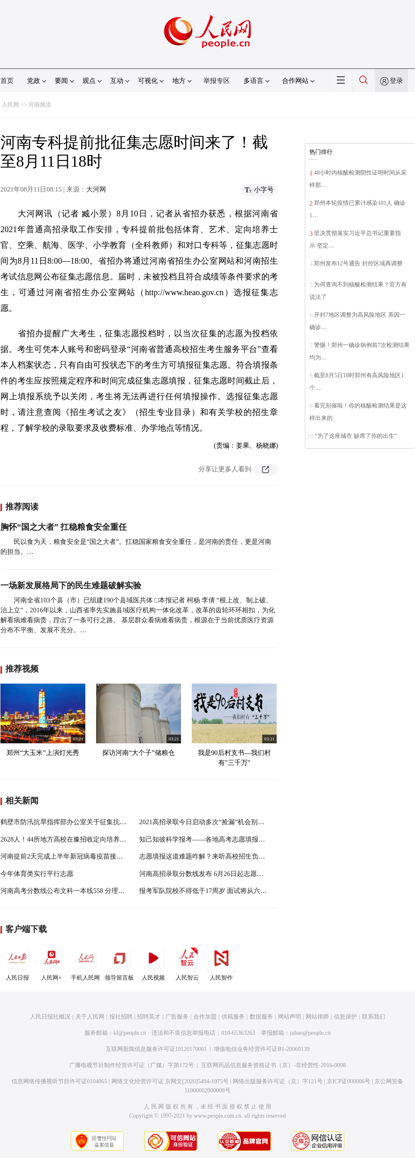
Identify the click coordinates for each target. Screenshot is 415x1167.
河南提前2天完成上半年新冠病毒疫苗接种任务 (68, 856)
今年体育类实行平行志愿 (36, 873)
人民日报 (17, 962)
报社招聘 (121, 1017)
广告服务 (176, 1017)
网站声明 (289, 1017)
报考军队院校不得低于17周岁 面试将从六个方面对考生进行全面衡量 (239, 890)
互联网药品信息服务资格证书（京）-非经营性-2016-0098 (273, 1065)
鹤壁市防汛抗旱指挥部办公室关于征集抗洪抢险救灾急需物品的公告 (99, 821)
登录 (396, 80)
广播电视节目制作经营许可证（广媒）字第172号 (131, 1065)
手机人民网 (85, 962)
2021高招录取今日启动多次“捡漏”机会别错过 (205, 821)
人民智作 (221, 962)
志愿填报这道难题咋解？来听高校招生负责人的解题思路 (222, 856)
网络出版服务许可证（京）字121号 (278, 1081)
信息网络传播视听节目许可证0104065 (59, 1081)
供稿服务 (233, 1017)
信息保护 (345, 1017)
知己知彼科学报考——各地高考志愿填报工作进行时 (215, 839)
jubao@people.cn (310, 1033)
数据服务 (261, 1017)
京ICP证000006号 (349, 1081)
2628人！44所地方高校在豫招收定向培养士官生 (70, 839)
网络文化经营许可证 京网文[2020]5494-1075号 (170, 1081)
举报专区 (216, 80)
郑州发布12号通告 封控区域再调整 (358, 263)
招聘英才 (148, 1017)
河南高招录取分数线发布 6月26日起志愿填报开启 (211, 873)
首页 (7, 80)
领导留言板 (119, 962)
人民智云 (187, 962)
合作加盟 (205, 1017)
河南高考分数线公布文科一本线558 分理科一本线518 (77, 890)
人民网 (10, 105)
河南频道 (39, 105)
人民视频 (153, 962)
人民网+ (51, 962)
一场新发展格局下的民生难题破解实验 (70, 585)
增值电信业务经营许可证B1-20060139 (261, 1049)
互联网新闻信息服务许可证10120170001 (156, 1049)
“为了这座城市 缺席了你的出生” (356, 436)
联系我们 (373, 1017)
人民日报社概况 (50, 1017)
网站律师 (317, 1017)
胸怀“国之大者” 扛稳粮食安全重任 (63, 526)
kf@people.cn (129, 1033)
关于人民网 (89, 1017)
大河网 (96, 189)
